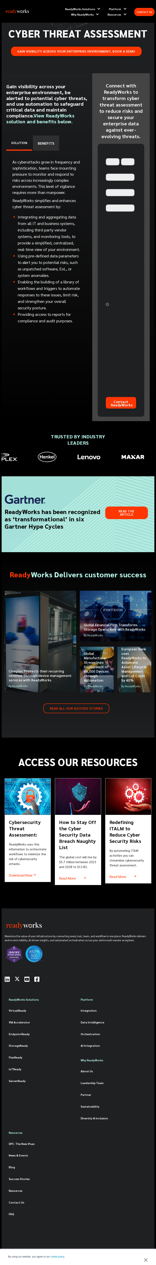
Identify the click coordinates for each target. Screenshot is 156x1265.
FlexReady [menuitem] (15, 1057)
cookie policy (57, 1256)
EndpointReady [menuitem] (19, 1034)
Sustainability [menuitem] (90, 1106)
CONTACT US (144, 12)
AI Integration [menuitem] (90, 1045)
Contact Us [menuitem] (16, 1202)
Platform (115, 9)
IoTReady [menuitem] (15, 1069)
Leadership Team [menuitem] (92, 1083)
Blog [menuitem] (12, 1167)
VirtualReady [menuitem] (17, 1010)
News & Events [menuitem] (18, 1155)
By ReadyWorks (18, 686)
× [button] (145, 1259)
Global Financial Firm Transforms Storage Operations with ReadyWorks (115, 627)
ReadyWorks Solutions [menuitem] (24, 999)
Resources (114, 14)
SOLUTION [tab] (19, 143)
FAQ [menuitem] (11, 1214)
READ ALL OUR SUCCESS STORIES (76, 708)
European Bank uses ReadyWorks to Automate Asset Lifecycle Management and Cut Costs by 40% (134, 664)
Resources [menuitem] (15, 1132)
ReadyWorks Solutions (80, 9)
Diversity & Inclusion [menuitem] (94, 1118)
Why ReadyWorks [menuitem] (92, 1060)
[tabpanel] (47, 242)
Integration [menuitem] (89, 1010)
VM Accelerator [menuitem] (19, 1022)
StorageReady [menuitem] (18, 1045)
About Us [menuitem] (87, 1071)
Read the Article (126, 512)
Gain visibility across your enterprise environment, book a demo (76, 51)
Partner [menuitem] (86, 1094)
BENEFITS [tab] (46, 143)
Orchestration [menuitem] (90, 1034)
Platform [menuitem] (87, 999)
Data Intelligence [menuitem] (92, 1022)
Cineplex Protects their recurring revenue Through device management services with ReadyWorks (40, 675)
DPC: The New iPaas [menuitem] (22, 1144)
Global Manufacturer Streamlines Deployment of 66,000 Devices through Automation (96, 666)
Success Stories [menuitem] (19, 1179)
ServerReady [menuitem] (17, 1081)
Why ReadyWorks (82, 14)
